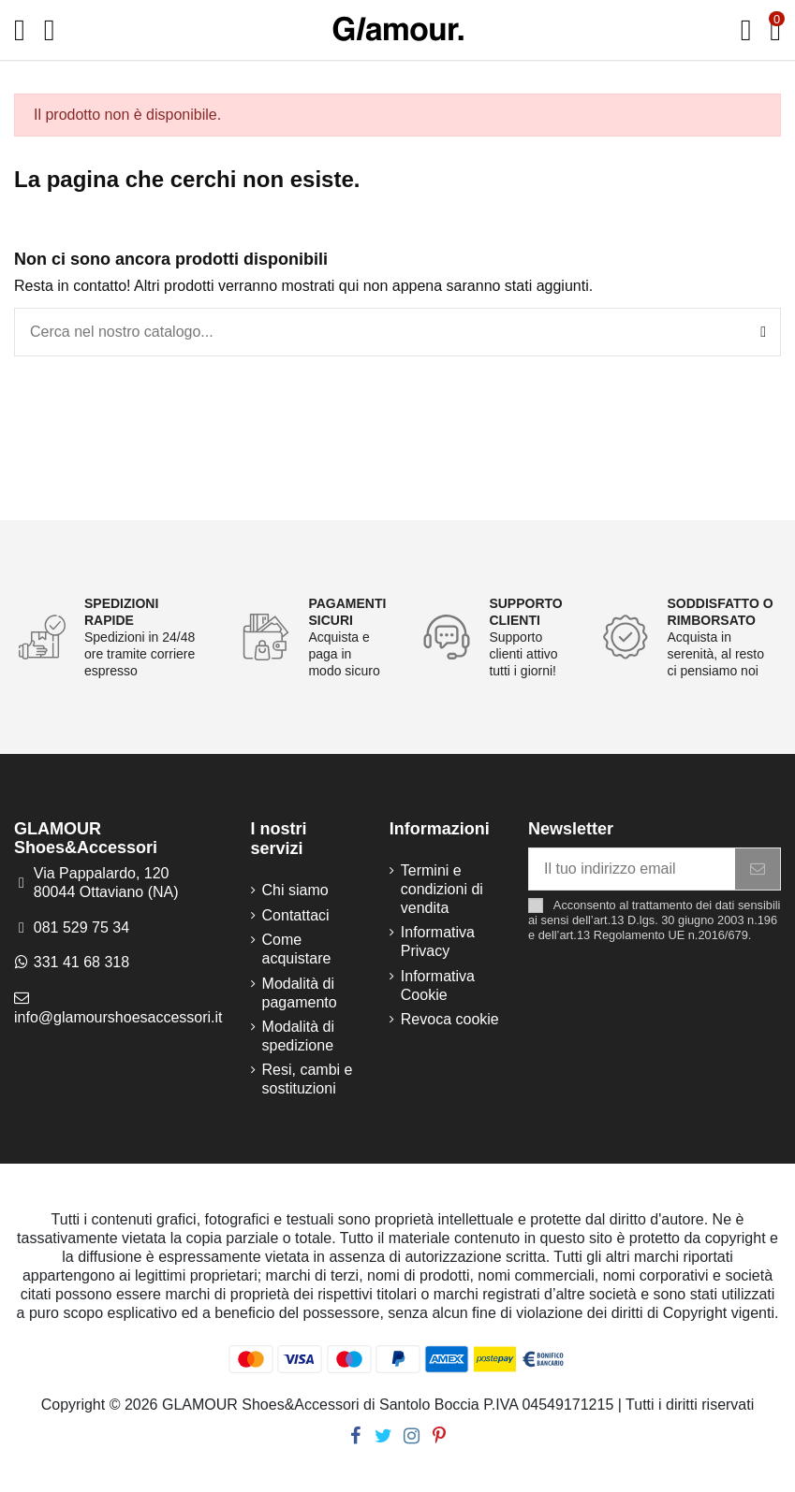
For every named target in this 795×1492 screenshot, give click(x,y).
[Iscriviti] (757, 868)
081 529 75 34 (81, 927)
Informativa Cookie (438, 985)
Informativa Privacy (438, 941)
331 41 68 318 (81, 962)
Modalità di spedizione (298, 1036)
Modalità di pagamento (299, 993)
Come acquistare (296, 949)
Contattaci (296, 915)
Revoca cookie (450, 1019)
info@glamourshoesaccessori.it (118, 1017)
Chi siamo (295, 890)
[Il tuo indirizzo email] (632, 868)
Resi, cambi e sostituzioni (307, 1079)
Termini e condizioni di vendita (442, 889)
